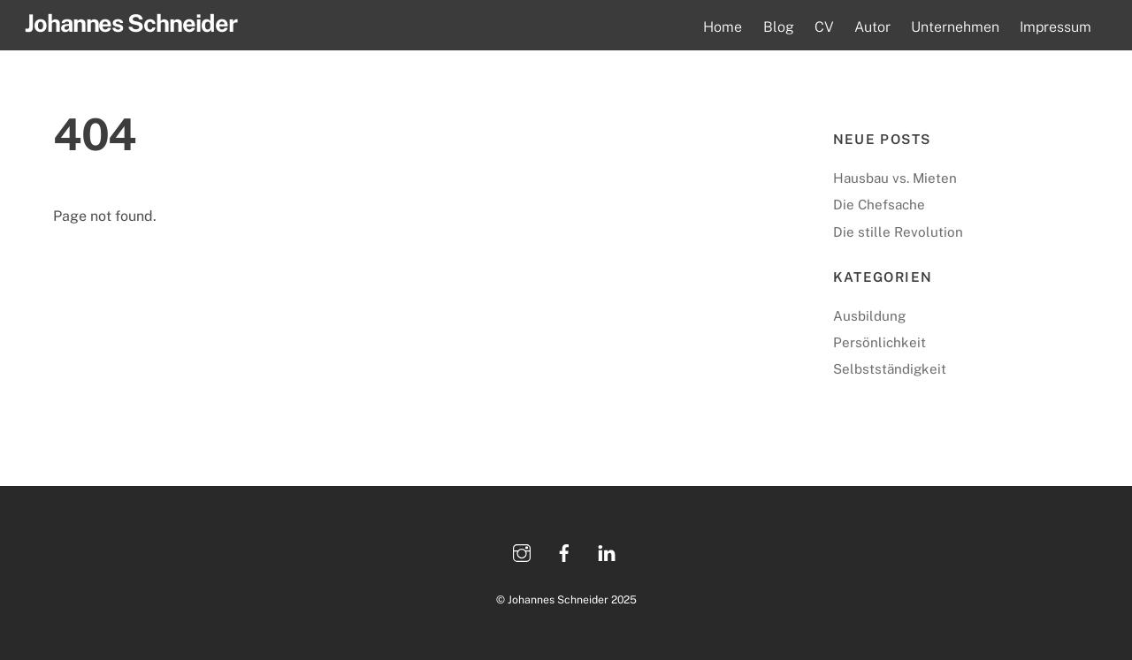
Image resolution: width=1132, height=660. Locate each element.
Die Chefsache (879, 204)
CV (824, 27)
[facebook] (564, 550)
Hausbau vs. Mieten (895, 178)
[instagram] (521, 550)
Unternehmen (955, 27)
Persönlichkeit (879, 342)
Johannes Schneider (558, 599)
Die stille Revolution (898, 231)
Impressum (1055, 27)
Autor (872, 27)
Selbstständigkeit (889, 368)
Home (722, 27)
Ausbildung (869, 315)
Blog (778, 27)
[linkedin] (606, 550)
